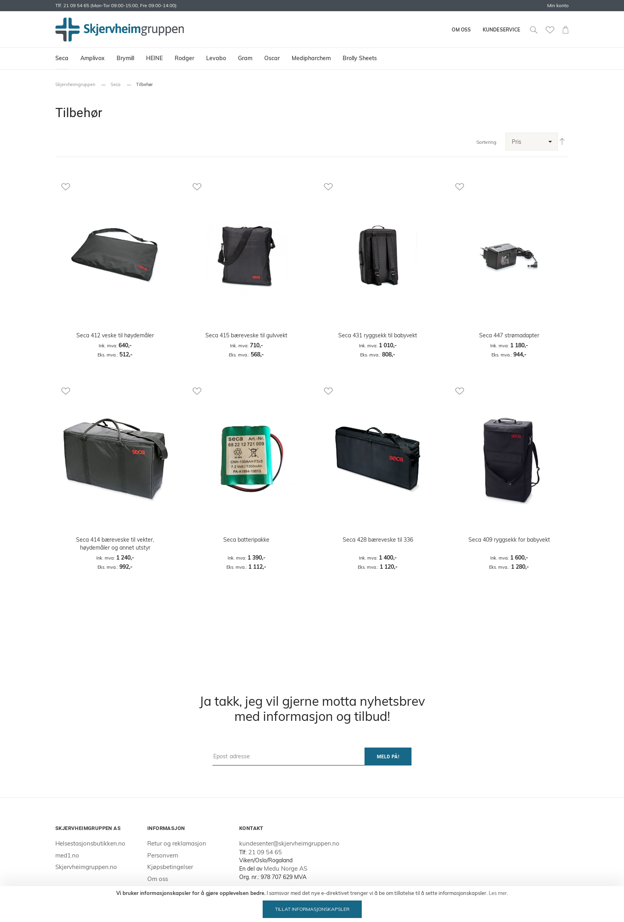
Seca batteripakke (246, 539)
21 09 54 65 (265, 852)
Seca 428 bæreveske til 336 (378, 539)
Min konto (558, 5)
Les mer (498, 893)
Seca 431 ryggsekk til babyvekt (377, 335)
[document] (312, 904)
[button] (115, 186)
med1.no (67, 855)
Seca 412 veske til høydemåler (115, 335)
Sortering (486, 142)
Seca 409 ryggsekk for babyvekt (509, 539)
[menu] (312, 58)
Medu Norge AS (285, 868)
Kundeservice (501, 30)
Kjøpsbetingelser (170, 867)
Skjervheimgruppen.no (86, 867)
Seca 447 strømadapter (509, 335)
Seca (116, 84)
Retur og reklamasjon (176, 843)
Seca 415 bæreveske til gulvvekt (246, 335)
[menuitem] (61, 58)
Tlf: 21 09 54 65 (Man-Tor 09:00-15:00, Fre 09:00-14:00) (116, 5)
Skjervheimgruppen (75, 84)
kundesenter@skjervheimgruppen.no (289, 843)
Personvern (162, 855)
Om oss (461, 30)
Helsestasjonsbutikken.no (90, 843)
